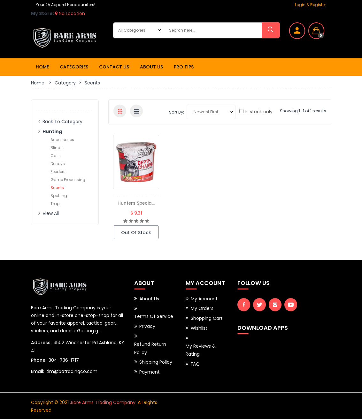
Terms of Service (153, 316)
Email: (37, 371)
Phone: (38, 360)
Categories (74, 67)
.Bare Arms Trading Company (102, 402)
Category (65, 83)
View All (50, 213)
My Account (204, 298)
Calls (55, 155)
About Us (151, 67)
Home (42, 67)
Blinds (56, 147)
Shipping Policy (155, 360)
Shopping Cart (207, 317)
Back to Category (62, 121)
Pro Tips (184, 67)
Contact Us (114, 67)
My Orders (202, 308)
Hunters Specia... (136, 203)
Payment (149, 370)
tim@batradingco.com (71, 371)
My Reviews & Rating (201, 349)
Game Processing (67, 179)
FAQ (195, 362)
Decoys (57, 163)
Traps (56, 203)
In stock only (256, 111)
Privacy (147, 325)
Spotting (58, 195)
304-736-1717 (64, 360)
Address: (41, 342)
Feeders (57, 171)
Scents (57, 187)
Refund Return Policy (150, 347)
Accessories (62, 139)
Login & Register (310, 4)
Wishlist (199, 327)
